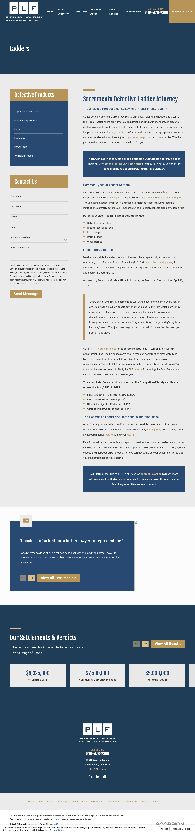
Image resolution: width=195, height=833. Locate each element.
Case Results (113, 801)
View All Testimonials (58, 582)
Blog (144, 801)
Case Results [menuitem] (113, 11)
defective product (142, 137)
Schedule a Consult (182, 11)
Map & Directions (97, 769)
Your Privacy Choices (46, 824)
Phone (14, 216)
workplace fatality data (159, 262)
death (130, 434)
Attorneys (62, 801)
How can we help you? (21, 247)
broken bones (146, 197)
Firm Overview (46, 801)
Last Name (16, 206)
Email (13, 227)
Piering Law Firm (116, 132)
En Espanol (96, 801)
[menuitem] (38, 111)
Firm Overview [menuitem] (63, 11)
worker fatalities (107, 348)
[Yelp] (90, 776)
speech (165, 280)
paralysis (110, 434)
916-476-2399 (156, 13)
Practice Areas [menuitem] (95, 11)
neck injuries (153, 429)
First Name (16, 196)
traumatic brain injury (169, 197)
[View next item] (31, 582)
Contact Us (156, 801)
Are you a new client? (21, 237)
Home (31, 801)
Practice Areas (79, 801)
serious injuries (113, 197)
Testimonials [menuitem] (133, 11)
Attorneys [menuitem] (81, 11)
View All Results (168, 644)
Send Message (26, 294)
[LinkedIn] (97, 776)
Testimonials (131, 801)
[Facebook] (104, 776)
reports (138, 369)
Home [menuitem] (50, 11)
